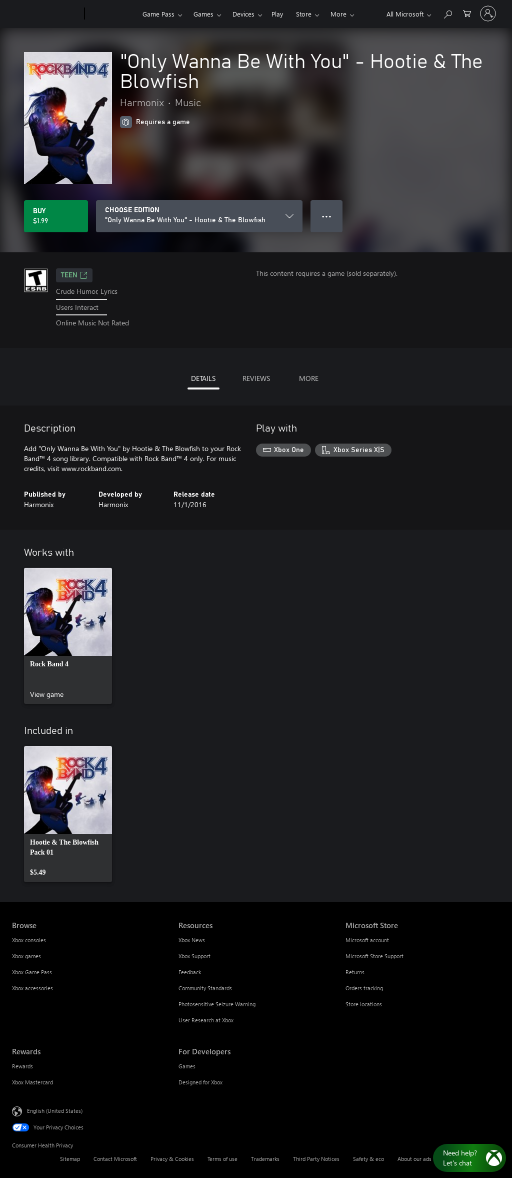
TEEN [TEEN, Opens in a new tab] (74, 275)
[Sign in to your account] (488, 14)
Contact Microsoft (115, 1158)
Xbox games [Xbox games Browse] (26, 956)
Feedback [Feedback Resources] (189, 972)
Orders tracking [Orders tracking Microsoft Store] (364, 988)
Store (304, 14)
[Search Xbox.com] (447, 13)
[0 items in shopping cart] (467, 13)
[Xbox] (112, 14)
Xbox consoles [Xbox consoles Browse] (29, 940)
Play (277, 14)
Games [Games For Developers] (187, 1066)
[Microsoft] (46, 14)
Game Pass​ (158, 14)
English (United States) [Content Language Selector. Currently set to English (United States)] (54, 1110)
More (338, 14)
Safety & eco (368, 1158)
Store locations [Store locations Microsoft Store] (364, 1004)
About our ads (415, 1158)
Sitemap (70, 1158)
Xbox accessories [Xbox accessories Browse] (32, 988)
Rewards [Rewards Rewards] (22, 1066)
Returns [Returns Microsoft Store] (355, 972)
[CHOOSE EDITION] (199, 216)
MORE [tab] (308, 378)
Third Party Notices (316, 1158)
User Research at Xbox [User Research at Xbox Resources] (206, 1020)
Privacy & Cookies (172, 1158)
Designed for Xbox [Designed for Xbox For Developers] (200, 1082)
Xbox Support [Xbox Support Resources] (194, 956)
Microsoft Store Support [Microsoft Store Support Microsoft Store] (375, 956)
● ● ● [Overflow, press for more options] (327, 216)
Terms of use (223, 1158)
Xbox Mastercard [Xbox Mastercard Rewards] (32, 1082)
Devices (243, 14)
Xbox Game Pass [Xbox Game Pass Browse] (32, 972)
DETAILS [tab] (203, 378)
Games (204, 14)
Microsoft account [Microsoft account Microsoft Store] (367, 940)
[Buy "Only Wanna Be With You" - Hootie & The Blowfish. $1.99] (56, 216)
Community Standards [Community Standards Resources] (205, 988)
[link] (68, 636)
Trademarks (265, 1158)
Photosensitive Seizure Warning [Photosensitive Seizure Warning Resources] (217, 1004)
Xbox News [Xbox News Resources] (191, 940)
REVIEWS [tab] (256, 378)
